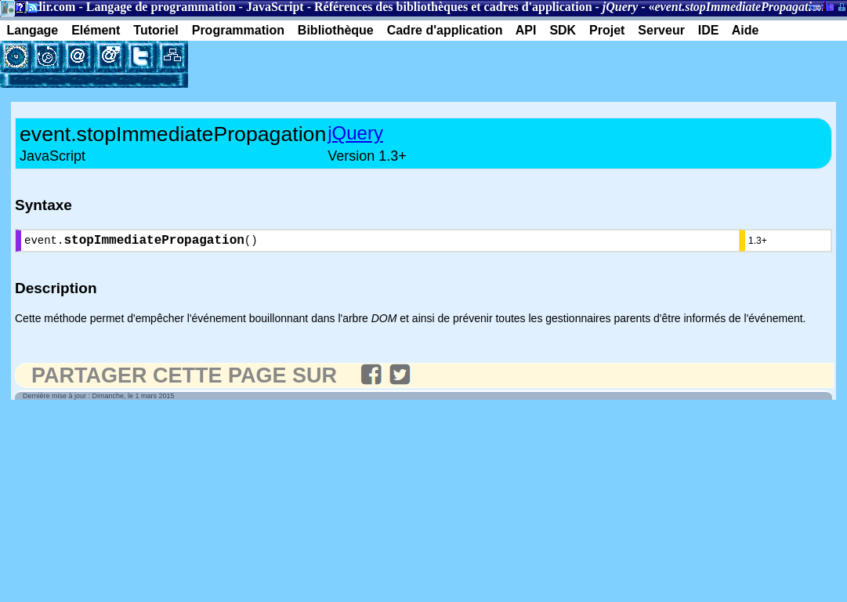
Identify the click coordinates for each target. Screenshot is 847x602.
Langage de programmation (161, 6)
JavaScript (275, 6)
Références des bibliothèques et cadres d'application (453, 6)
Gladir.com (45, 6)
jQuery (355, 132)
